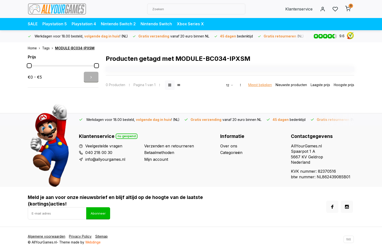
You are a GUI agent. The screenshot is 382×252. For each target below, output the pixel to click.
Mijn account (156, 159)
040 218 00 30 (98, 152)
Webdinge (93, 242)
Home (35, 48)
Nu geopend (126, 136)
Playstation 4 (84, 24)
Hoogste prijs (344, 85)
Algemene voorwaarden (46, 236)
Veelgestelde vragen (103, 146)
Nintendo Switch (157, 24)
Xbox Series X (191, 24)
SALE (33, 24)
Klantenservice (299, 9)
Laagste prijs (320, 85)
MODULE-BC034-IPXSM (75, 48)
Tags (48, 48)
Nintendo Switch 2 (119, 24)
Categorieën (231, 152)
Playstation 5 (54, 24)
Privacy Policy (80, 236)
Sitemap (101, 236)
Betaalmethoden (159, 152)
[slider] (29, 65)
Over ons (228, 146)
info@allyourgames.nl (105, 159)
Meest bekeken (260, 85)
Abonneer (98, 213)
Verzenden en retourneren (169, 146)
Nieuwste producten (291, 85)
